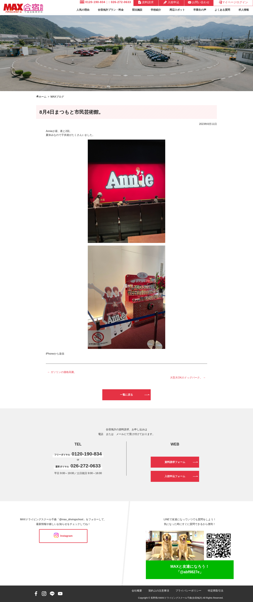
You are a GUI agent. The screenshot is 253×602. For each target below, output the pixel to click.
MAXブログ (57, 96)
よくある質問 (222, 9)
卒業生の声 (199, 9)
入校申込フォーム (175, 476)
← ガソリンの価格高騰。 (61, 372)
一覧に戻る (126, 394)
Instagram (63, 535)
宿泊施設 (137, 9)
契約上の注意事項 (158, 590)
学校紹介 (156, 9)
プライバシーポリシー (188, 590)
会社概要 (137, 590)
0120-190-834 (92, 2)
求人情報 (243, 9)
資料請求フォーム (175, 462)
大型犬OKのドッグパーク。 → (188, 377)
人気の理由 (82, 9)
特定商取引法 (215, 590)
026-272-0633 (120, 2)
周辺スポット (177, 9)
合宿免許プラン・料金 (111, 9)
